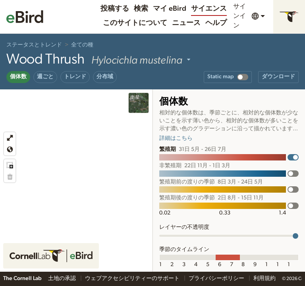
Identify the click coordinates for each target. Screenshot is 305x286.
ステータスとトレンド (34, 45)
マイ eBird (169, 8)
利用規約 (264, 278)
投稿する (114, 8)
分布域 (105, 76)
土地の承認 (62, 278)
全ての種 (82, 45)
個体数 (18, 76)
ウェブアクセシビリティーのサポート (133, 278)
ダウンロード (278, 76)
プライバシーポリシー (217, 278)
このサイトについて (135, 23)
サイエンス (209, 8)
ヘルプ (216, 23)
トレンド (75, 76)
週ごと (45, 76)
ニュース (186, 23)
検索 (141, 8)
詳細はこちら (176, 138)
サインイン (239, 16)
